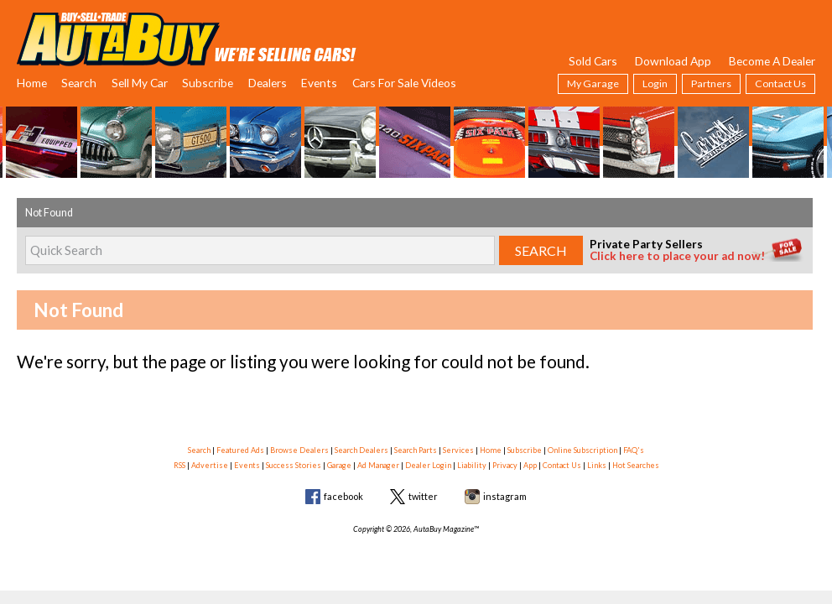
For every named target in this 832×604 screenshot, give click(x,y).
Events (319, 83)
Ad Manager (378, 465)
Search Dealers (361, 450)
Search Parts (415, 450)
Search (78, 83)
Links (596, 465)
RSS (179, 465)
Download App (673, 61)
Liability (471, 465)
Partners (711, 83)
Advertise (209, 465)
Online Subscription (582, 450)
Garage (339, 465)
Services (458, 450)
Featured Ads (240, 450)
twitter (423, 496)
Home (32, 83)
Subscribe (207, 83)
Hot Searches (635, 465)
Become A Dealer (772, 61)
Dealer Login (428, 465)
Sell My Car (140, 83)
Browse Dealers (299, 450)
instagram (505, 496)
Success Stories (293, 465)
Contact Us (780, 83)
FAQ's (633, 450)
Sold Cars (593, 61)
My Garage (593, 83)
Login (655, 83)
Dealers (267, 83)
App (530, 465)
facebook (343, 496)
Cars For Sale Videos (404, 83)
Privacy (504, 465)
